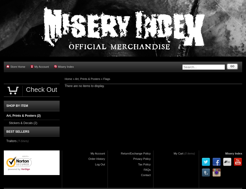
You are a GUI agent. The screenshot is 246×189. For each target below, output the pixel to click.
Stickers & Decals (23, 123)
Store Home (15, 66)
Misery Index (64, 66)
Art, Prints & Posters (87, 78)
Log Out (100, 164)
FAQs (147, 169)
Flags (106, 78)
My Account (39, 66)
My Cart (179, 153)
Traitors (11, 141)
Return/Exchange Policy (136, 153)
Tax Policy (144, 164)
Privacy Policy (142, 158)
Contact (146, 175)
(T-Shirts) (23, 141)
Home (68, 78)
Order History (97, 158)
